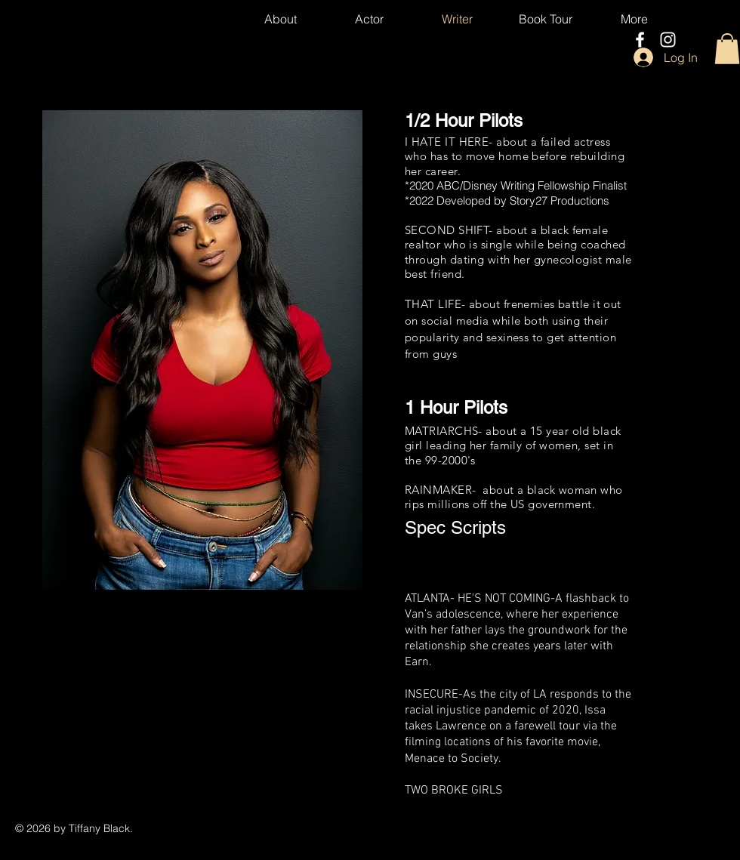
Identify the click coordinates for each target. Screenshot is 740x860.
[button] (727, 48)
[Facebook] (640, 39)
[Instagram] (668, 39)
